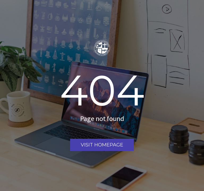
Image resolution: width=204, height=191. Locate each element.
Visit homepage (102, 145)
